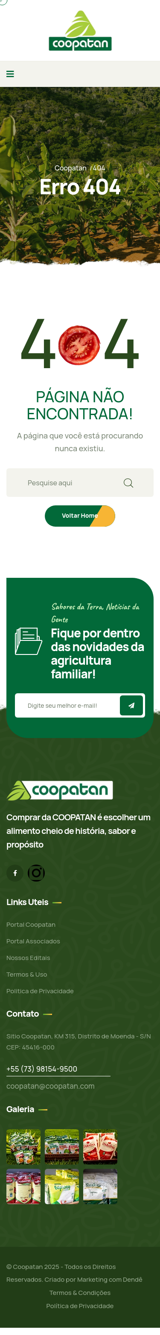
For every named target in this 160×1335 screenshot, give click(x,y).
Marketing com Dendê (110, 1279)
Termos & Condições (80, 1292)
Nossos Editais (28, 957)
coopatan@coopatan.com (50, 1086)
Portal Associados (33, 941)
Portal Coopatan (30, 924)
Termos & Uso (26, 974)
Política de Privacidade (80, 1305)
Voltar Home (80, 515)
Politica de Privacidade (40, 990)
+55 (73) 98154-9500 (41, 1069)
